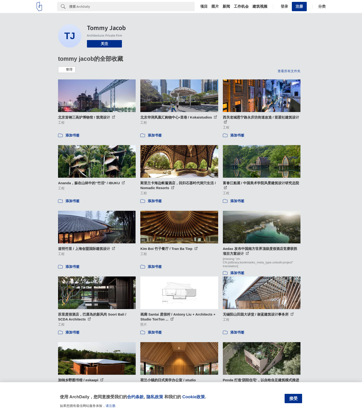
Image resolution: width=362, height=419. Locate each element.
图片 (215, 6)
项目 (204, 6)
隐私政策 (154, 396)
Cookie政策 (193, 396)
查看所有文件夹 (289, 71)
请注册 (110, 406)
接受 (293, 398)
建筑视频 (259, 6)
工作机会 (241, 6)
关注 (104, 44)
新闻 (226, 6)
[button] (67, 69)
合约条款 (135, 396)
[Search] (132, 6)
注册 (299, 6)
